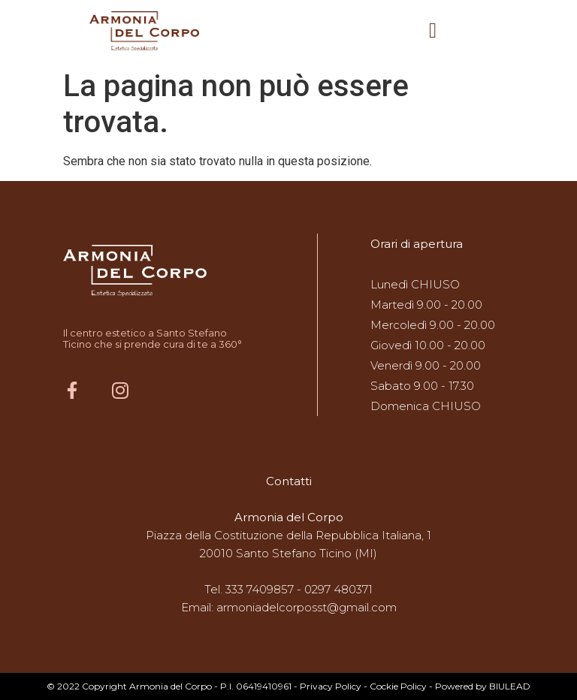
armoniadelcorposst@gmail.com (306, 607)
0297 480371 (338, 589)
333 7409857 (259, 589)
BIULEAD (509, 686)
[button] (433, 31)
